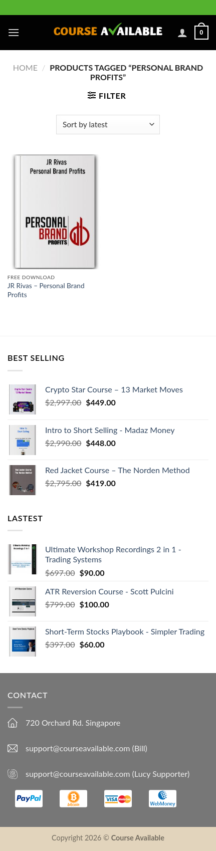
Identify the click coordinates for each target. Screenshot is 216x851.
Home (25, 67)
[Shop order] (107, 124)
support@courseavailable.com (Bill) (86, 748)
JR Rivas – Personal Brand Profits (46, 290)
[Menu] (14, 32)
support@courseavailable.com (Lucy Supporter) (107, 773)
